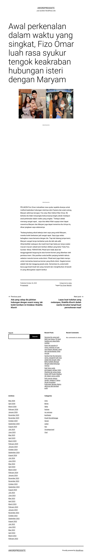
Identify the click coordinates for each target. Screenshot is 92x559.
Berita (46, 404)
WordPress (79, 550)
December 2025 (13, 415)
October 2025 (12, 421)
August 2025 (12, 427)
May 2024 (11, 464)
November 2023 (13, 481)
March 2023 (12, 504)
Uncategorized (49, 429)
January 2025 (13, 447)
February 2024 (13, 472)
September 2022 (14, 518)
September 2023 (14, 487)
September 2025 (14, 424)
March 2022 (12, 536)
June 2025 (11, 432)
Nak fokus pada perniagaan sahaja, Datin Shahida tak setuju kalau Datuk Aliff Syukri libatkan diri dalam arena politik (53, 372)
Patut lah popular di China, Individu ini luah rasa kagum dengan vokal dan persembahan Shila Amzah (53, 349)
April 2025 (11, 438)
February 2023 (13, 507)
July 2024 (11, 458)
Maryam (69, 285)
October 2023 (12, 484)
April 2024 (11, 467)
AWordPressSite (46, 8)
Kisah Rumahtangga (51, 418)
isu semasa (48, 412)
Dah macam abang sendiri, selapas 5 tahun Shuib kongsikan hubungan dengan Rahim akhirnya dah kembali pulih (52, 383)
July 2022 (11, 524)
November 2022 (13, 513)
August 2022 (12, 521)
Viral (46, 432)
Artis (70, 283)
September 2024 (14, 452)
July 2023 (11, 493)
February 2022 (13, 539)
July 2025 (11, 429)
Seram (46, 421)
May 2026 (11, 401)
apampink (25, 285)
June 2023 (11, 495)
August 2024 (12, 455)
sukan (46, 424)
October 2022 (12, 516)
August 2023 (12, 490)
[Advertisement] (46, 137)
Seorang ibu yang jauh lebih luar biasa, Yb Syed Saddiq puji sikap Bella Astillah (52, 340)
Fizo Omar (63, 285)
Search (10, 333)
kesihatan (47, 415)
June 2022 (11, 527)
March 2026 (12, 406)
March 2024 (12, 470)
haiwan (46, 409)
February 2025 (13, 444)
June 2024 (11, 461)
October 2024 (12, 449)
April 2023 (11, 501)
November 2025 (13, 418)
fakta (46, 406)
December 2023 (13, 478)
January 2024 (13, 475)
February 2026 (13, 409)
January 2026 (13, 412)
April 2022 (11, 533)
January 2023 (13, 510)
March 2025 (12, 441)
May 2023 (11, 498)
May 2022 (11, 530)
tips (45, 427)
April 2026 (11, 404)
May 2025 (11, 435)
